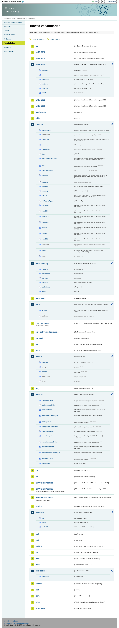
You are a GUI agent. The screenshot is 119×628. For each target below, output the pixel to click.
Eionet (13, 18)
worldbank (40, 608)
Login (96, 1)
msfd (38, 559)
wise (38, 602)
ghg (37, 388)
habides (39, 395)
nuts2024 (45, 239)
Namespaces (9, 51)
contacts (45, 269)
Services (7, 47)
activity (44, 310)
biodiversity (41, 112)
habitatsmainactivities (50, 442)
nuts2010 (45, 216)
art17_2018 (40, 106)
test (37, 590)
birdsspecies (46, 422)
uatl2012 (45, 527)
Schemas (7, 39)
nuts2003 (45, 205)
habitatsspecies (47, 459)
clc (43, 518)
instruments (46, 463)
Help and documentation (13, 22)
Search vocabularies (38, 39)
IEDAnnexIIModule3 (44, 489)
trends (44, 93)
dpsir (44, 154)
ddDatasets (46, 274)
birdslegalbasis (47, 400)
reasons (45, 88)
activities (45, 70)
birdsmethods (47, 410)
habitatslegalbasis (48, 436)
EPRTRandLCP (42, 323)
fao (37, 344)
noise (38, 565)
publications (41, 571)
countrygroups (47, 145)
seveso (39, 584)
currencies (46, 149)
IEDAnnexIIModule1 (44, 483)
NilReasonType (47, 201)
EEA (13, 1)
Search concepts (55, 39)
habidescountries (48, 431)
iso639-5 (45, 186)
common (39, 124)
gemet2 (39, 356)
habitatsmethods (48, 447)
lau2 (37, 540)
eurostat (39, 338)
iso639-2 (45, 175)
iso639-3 (45, 182)
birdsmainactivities (48, 405)
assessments (46, 130)
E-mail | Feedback (11, 621)
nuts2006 (45, 211)
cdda (38, 118)
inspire (39, 506)
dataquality (40, 298)
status (44, 291)
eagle (44, 522)
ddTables (45, 278)
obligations (46, 287)
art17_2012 (40, 100)
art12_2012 (40, 52)
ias (37, 470)
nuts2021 (45, 233)
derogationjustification (50, 426)
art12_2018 (40, 58)
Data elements (9, 35)
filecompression (47, 170)
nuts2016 (45, 228)
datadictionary (42, 264)
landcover (40, 512)
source (44, 372)
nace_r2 (45, 195)
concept (45, 362)
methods (45, 84)
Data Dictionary (21, 18)
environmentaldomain (49, 158)
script (44, 250)
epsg (43, 166)
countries (45, 79)
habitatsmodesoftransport (51, 453)
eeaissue (45, 282)
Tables (6, 31)
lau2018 (39, 546)
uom (38, 596)
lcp (37, 552)
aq (37, 46)
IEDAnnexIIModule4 (44, 498)
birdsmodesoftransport (50, 416)
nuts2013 (45, 222)
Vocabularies (9, 43)
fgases (38, 350)
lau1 (37, 534)
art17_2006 (40, 64)
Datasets (7, 27)
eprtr (38, 305)
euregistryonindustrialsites (47, 332)
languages (45, 191)
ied (37, 477)
